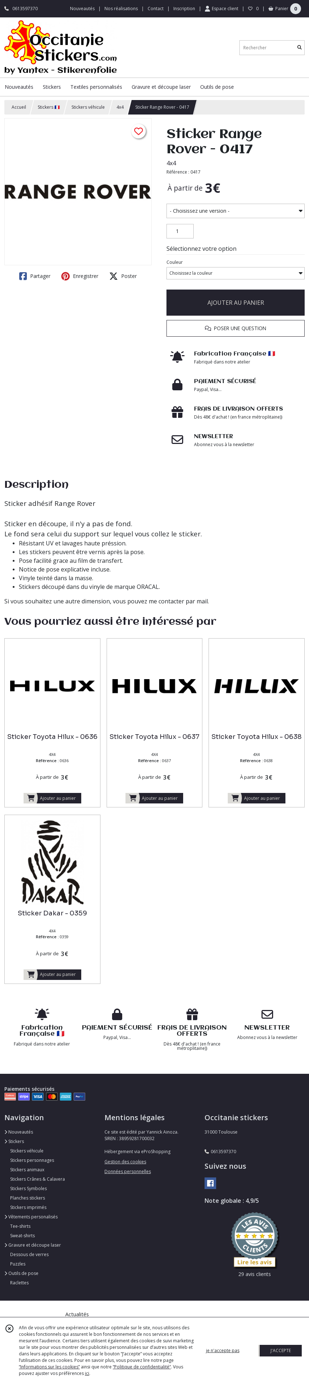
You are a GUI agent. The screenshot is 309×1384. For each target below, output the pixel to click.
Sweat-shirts (22, 1236)
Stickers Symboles (28, 1188)
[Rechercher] (299, 48)
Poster (123, 276)
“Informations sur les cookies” (49, 1367)
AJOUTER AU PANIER (235, 303)
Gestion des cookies (125, 1162)
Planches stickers (27, 1198)
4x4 (120, 107)
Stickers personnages (32, 1160)
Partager (34, 276)
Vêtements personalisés (31, 1217)
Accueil (19, 107)
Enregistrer (79, 276)
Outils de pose (21, 1273)
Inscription (184, 8)
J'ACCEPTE (281, 1350)
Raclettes (19, 1283)
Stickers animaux (27, 1170)
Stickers (14, 1141)
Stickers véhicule (88, 107)
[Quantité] (180, 231)
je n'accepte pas (222, 1350)
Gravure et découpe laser (32, 1245)
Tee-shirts (20, 1226)
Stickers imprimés (28, 1207)
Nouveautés (18, 1132)
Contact (156, 8)
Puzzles (17, 1264)
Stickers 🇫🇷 (49, 107)
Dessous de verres (29, 1254)
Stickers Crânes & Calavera (37, 1179)
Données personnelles (127, 1171)
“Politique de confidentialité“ (142, 1367)
